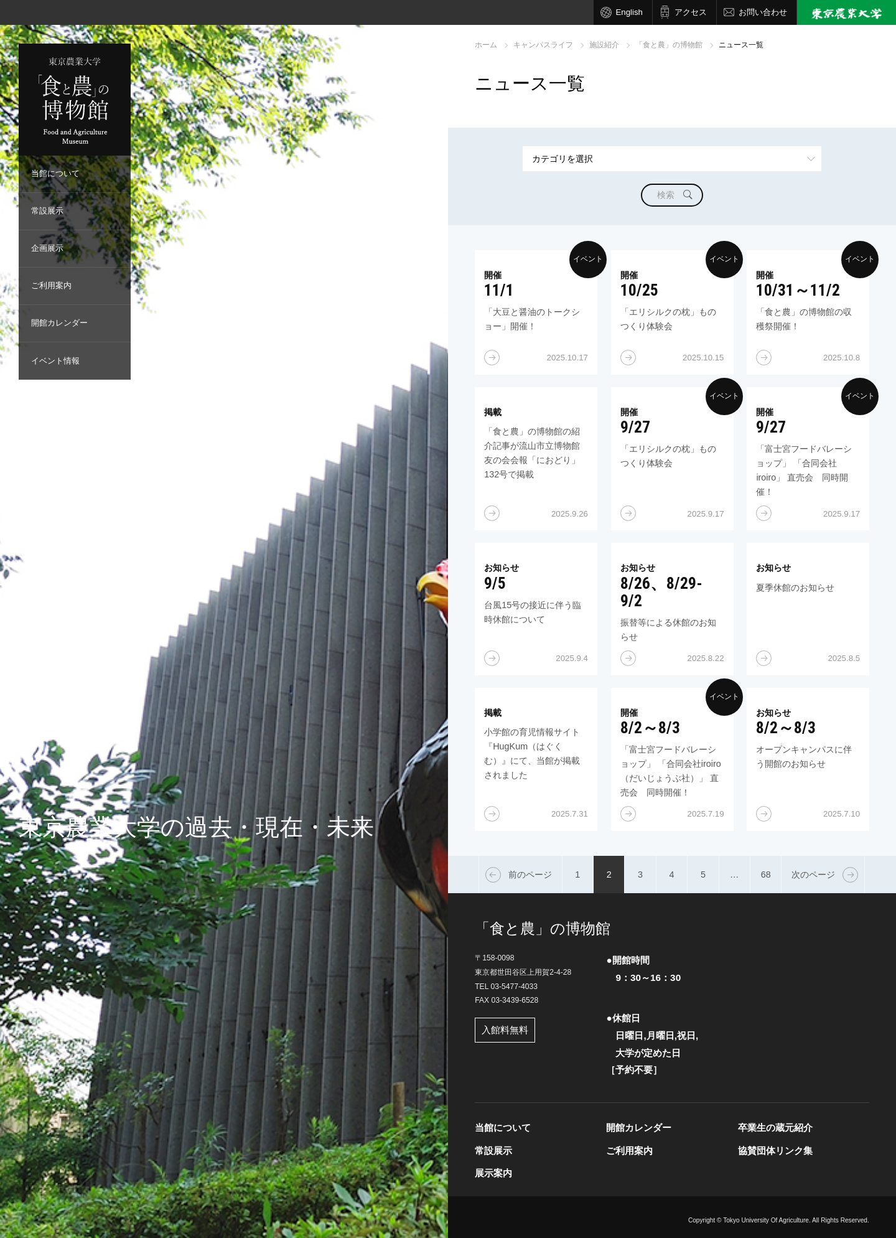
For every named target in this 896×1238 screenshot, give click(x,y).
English (629, 12)
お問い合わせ (763, 12)
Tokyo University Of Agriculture (766, 1220)
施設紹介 (604, 44)
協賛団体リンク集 (775, 1150)
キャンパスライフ (543, 44)
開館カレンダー (59, 322)
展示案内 (493, 1173)
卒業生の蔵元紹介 (775, 1127)
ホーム (486, 44)
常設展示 (47, 210)
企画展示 (47, 248)
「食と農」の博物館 (668, 44)
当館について (55, 173)
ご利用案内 (51, 285)
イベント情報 (55, 360)
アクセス (690, 12)
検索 (665, 195)
